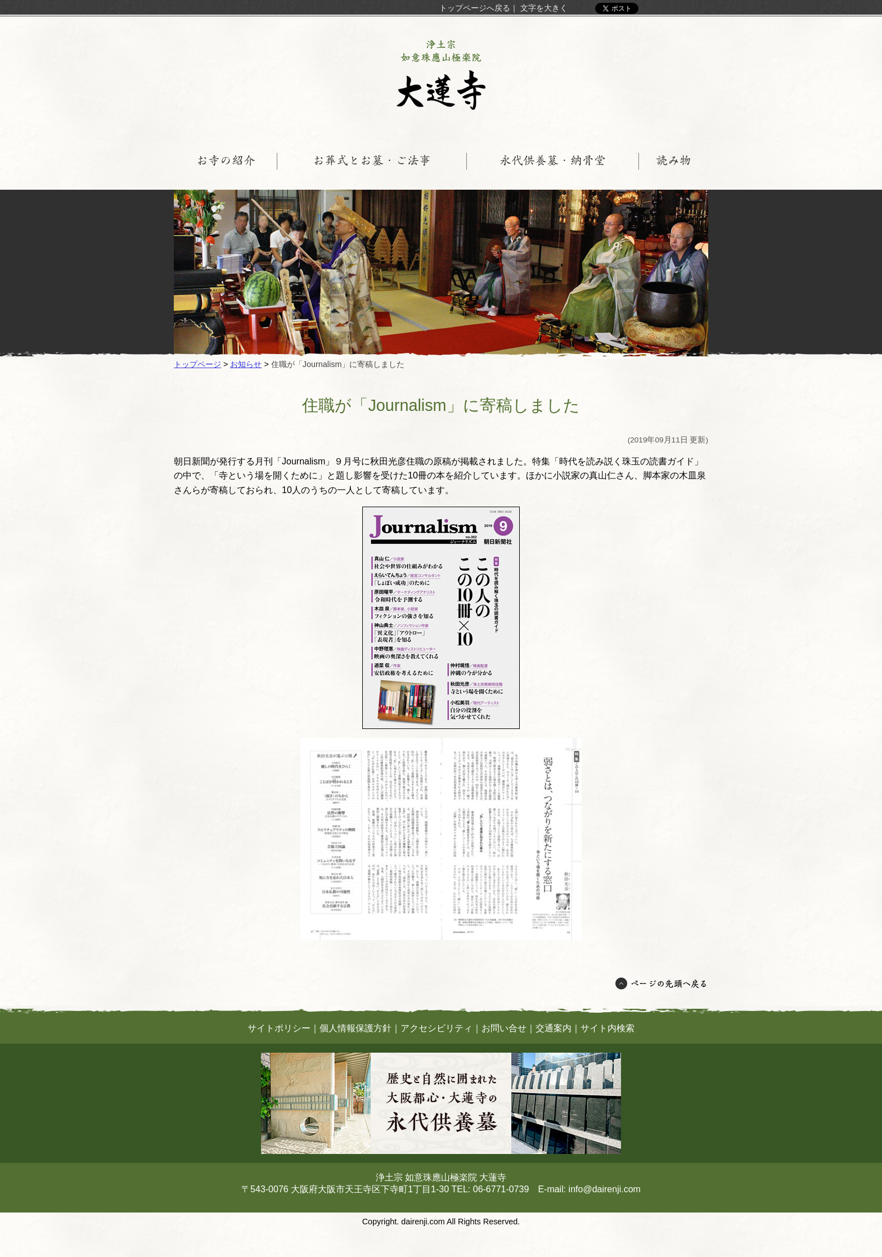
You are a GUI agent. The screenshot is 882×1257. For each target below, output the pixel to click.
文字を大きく (544, 7)
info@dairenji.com (605, 1189)
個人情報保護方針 (356, 1028)
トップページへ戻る (474, 7)
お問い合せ (504, 1028)
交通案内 (554, 1028)
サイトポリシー (279, 1028)
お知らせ (246, 364)
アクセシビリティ (436, 1028)
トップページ (197, 364)
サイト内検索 (607, 1028)
